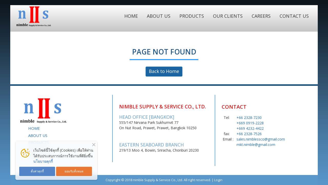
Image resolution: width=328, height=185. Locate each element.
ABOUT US (158, 16)
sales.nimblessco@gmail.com (261, 139)
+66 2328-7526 (249, 133)
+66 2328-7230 (249, 117)
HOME (131, 16)
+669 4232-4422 (250, 128)
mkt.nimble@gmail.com (256, 144)
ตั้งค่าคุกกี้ (37, 171)
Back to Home (164, 71)
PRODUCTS (191, 16)
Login (218, 180)
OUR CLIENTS (228, 16)
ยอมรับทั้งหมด (74, 171)
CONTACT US (294, 16)
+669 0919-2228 (250, 123)
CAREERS (261, 16)
